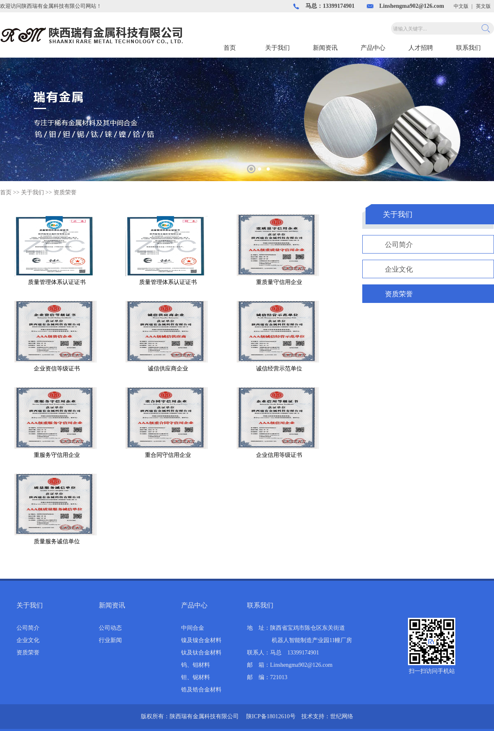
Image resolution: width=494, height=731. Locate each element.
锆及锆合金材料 (201, 690)
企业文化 (399, 269)
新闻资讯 (325, 47)
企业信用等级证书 (279, 455)
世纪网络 (341, 716)
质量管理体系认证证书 (57, 282)
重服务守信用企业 (57, 455)
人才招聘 (420, 47)
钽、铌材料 (195, 677)
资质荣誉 (65, 192)
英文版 (483, 6)
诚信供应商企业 (168, 369)
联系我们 (468, 47)
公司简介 (399, 245)
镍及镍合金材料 (201, 640)
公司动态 (110, 628)
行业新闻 (110, 640)
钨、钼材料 (195, 665)
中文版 (461, 6)
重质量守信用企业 (279, 282)
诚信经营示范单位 (279, 369)
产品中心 (373, 47)
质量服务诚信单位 (57, 541)
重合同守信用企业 (168, 455)
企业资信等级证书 (57, 369)
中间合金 (192, 628)
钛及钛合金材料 (201, 653)
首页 (230, 47)
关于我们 (277, 47)
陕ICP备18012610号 (271, 716)
